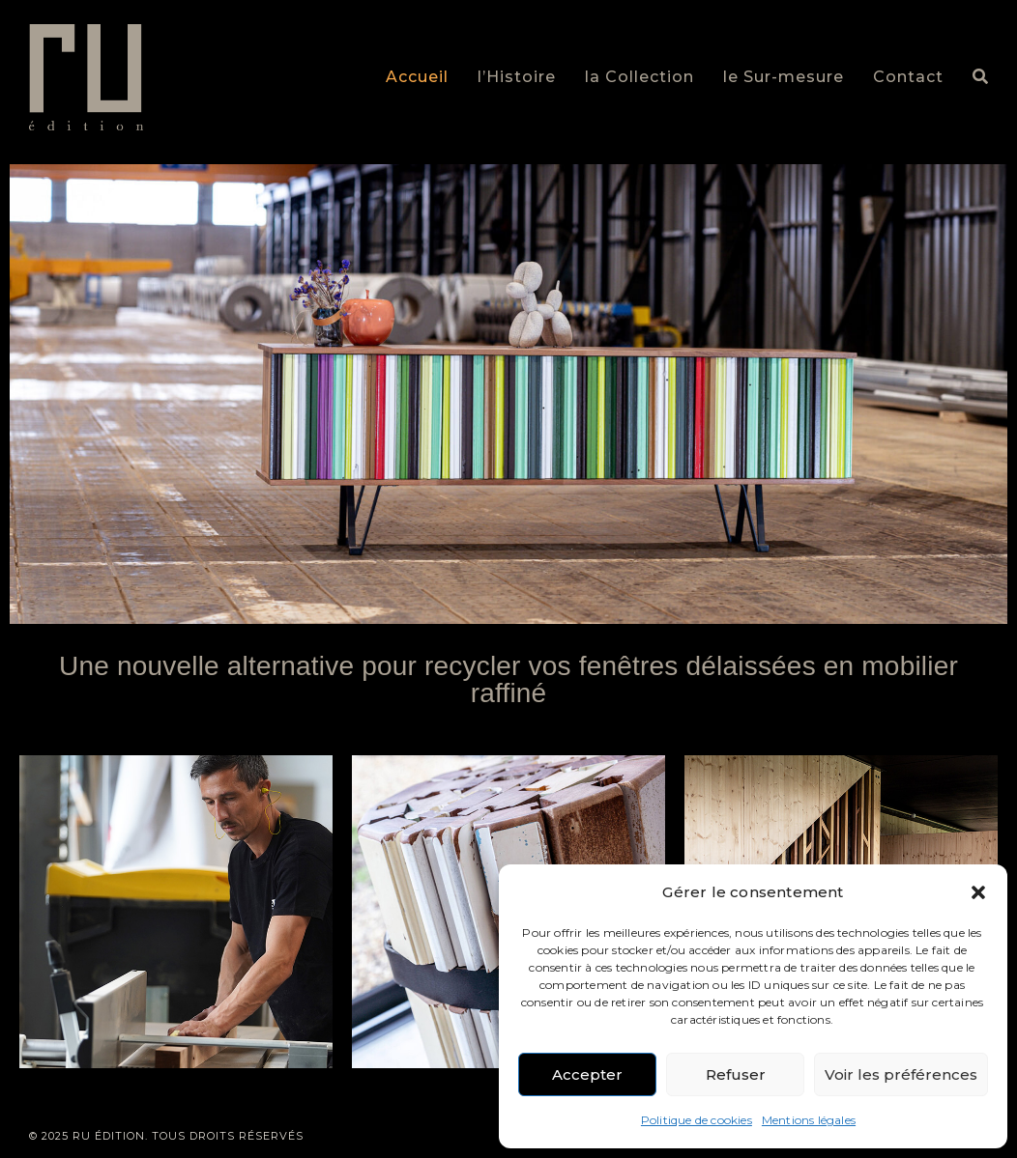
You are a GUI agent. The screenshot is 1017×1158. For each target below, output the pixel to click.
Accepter (587, 1074)
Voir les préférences (901, 1074)
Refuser (736, 1074)
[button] (978, 892)
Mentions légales (809, 1120)
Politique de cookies (696, 1120)
